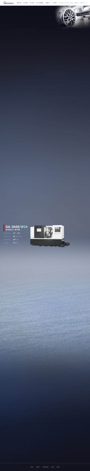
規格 (52, 467)
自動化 (38, 467)
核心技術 (32, 2)
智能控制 (45, 467)
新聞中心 (48, 2)
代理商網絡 (61, 2)
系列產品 (25, 2)
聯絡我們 (76, 2)
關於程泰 (19, 2)
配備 (58, 467)
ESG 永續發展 (40, 2)
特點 (31, 467)
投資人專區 (66, 2)
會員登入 (72, 2)
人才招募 (54, 2)
